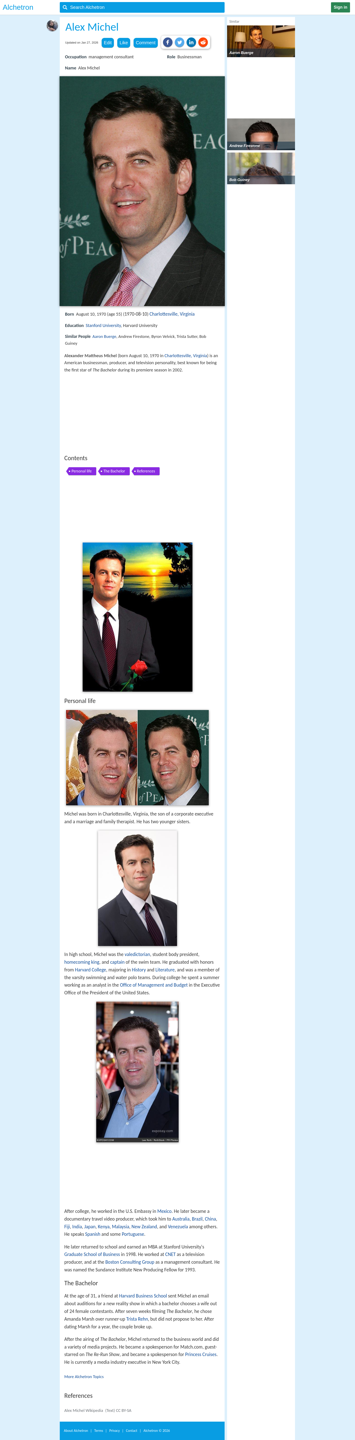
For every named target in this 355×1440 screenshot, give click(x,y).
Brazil (197, 1219)
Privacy (114, 1430)
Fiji (67, 1227)
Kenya (104, 1227)
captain (117, 962)
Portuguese (133, 1234)
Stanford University (103, 325)
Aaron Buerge (104, 336)
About (76, 1430)
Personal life (82, 471)
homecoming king (81, 962)
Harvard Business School (143, 1296)
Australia (180, 1219)
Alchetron (18, 7)
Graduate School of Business (92, 1254)
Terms (98, 1430)
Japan (90, 1227)
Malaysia (120, 1227)
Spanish (92, 1234)
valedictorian (137, 954)
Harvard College (90, 970)
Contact (131, 1430)
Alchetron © (157, 1430)
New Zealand (144, 1227)
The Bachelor (114, 471)
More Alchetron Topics (84, 1376)
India (77, 1227)
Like (124, 42)
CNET (170, 1254)
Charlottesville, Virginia (172, 314)
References (146, 471)
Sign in (340, 7)
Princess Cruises (200, 1354)
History (139, 970)
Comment (146, 42)
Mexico (164, 1211)
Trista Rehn (137, 1319)
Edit (108, 42)
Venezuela (178, 1227)
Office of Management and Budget (154, 985)
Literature (165, 970)
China (210, 1219)
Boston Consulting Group (129, 1262)
